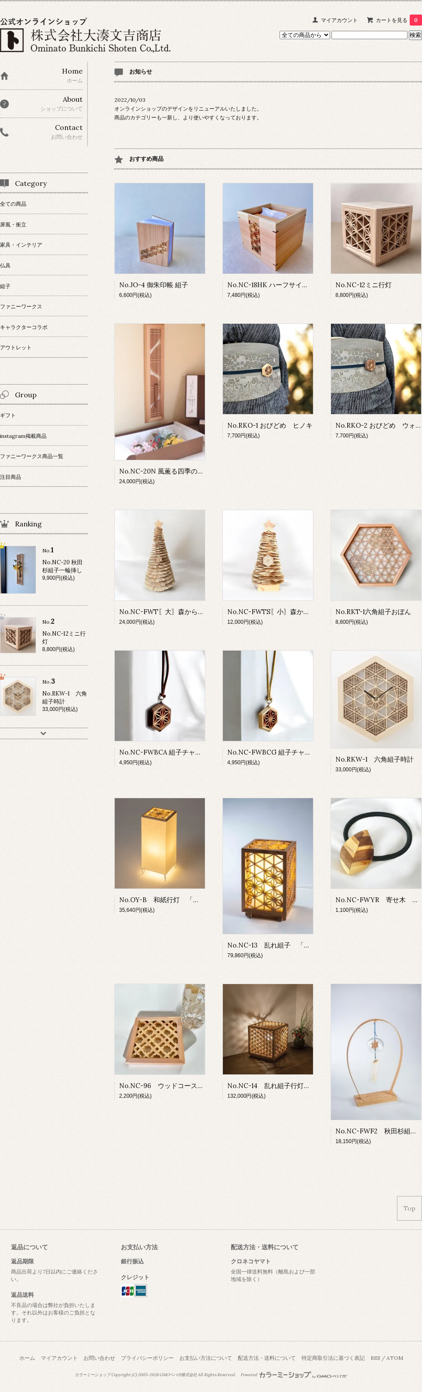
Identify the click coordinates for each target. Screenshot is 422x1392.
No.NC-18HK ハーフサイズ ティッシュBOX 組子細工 (311, 285)
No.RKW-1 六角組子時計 (374, 759)
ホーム (27, 1358)
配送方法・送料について (267, 1358)
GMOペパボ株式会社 (178, 1374)
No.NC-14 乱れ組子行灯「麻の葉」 (282, 1085)
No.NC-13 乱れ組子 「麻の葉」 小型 (288, 945)
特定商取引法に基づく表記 (333, 1358)
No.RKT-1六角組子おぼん (373, 611)
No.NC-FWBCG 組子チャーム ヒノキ (285, 752)
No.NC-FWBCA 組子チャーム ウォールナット (190, 752)
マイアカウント (339, 20)
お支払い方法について (205, 1358)
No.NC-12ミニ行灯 (363, 285)
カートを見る (399, 20)
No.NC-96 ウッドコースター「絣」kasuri (184, 1085)
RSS (375, 1358)
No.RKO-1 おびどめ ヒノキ (270, 425)
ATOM (394, 1358)
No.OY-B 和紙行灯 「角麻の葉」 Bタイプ (188, 900)
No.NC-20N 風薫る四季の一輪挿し (171, 471)
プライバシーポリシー (147, 1358)
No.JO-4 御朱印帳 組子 (153, 285)
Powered (293, 1374)
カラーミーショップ (92, 1374)
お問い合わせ (99, 1358)
